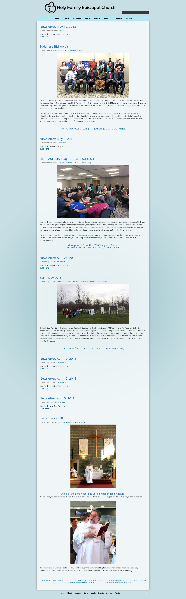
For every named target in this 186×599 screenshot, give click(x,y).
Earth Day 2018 (51, 277)
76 (106, 583)
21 (85, 581)
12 (66, 581)
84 (122, 583)
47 (138, 581)
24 (91, 581)
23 (89, 581)
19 (81, 581)
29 (101, 581)
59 (71, 583)
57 (66, 583)
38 (120, 581)
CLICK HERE (44, 268)
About (66, 18)
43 (130, 581)
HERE (96, 121)
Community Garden (87, 282)
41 (126, 581)
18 (79, 581)
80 (114, 583)
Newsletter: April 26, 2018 (58, 258)
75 (104, 583)
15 (73, 581)
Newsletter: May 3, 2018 (57, 139)
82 (118, 583)
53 (58, 583)
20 (83, 581)
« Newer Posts (45, 581)
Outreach (80, 50)
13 (68, 581)
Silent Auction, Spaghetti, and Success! (67, 158)
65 (83, 583)
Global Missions (70, 50)
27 (97, 581)
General (61, 50)
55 (62, 583)
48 (140, 581)
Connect (77, 18)
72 (97, 583)
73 (99, 583)
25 (93, 581)
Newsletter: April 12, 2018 (58, 378)
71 (95, 583)
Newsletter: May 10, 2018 (58, 26)
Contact (118, 18)
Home (56, 18)
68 (89, 583)
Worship (104, 282)
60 (73, 583)
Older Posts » (128, 583)
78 (110, 583)
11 (64, 581)
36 (116, 581)
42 (128, 581)
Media (97, 18)
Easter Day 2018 (51, 418)
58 (69, 583)
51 (54, 583)
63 (79, 583)
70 (93, 583)
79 (112, 583)
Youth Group (86, 163)
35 (114, 581)
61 (75, 583)
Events (107, 18)
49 (142, 581)
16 (75, 581)
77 (108, 583)
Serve (87, 18)
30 (103, 581)
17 (77, 581)
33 (110, 581)
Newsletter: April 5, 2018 (57, 398)
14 (70, 581)
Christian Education (72, 282)
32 (107, 581)
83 (120, 583)
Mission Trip (77, 163)
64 (81, 583)
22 (87, 581)
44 (132, 581)
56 (64, 583)
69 (91, 583)
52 (56, 583)
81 (116, 583)
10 (62, 581)
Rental (129, 18)
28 (99, 581)
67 (87, 583)
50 (145, 581)
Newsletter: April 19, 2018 (58, 358)
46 (136, 581)
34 (112, 581)
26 (95, 581)
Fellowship (61, 163)
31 (105, 581)
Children (61, 282)
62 (77, 583)
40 (124, 581)
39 (122, 581)
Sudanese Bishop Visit (55, 46)
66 (85, 583)
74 (101, 583)
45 (134, 581)
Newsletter (63, 30)
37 (118, 581)
